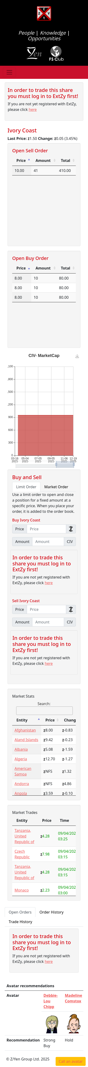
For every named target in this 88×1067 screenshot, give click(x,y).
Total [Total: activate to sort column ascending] (65, 160)
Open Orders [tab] (20, 912)
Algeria (21, 758)
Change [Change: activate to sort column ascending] (71, 720)
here (33, 109)
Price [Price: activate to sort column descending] (21, 160)
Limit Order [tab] (26, 486)
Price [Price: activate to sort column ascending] (21, 268)
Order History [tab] (51, 912)
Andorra (22, 783)
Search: (44, 708)
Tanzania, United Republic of (24, 836)
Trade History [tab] (20, 921)
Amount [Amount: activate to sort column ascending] (42, 160)
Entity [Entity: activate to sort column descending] (21, 720)
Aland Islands (26, 739)
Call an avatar (71, 1061)
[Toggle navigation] (9, 72)
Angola (21, 793)
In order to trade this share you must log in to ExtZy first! (43, 93)
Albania (21, 749)
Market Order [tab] (56, 486)
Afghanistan (25, 730)
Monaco (22, 890)
